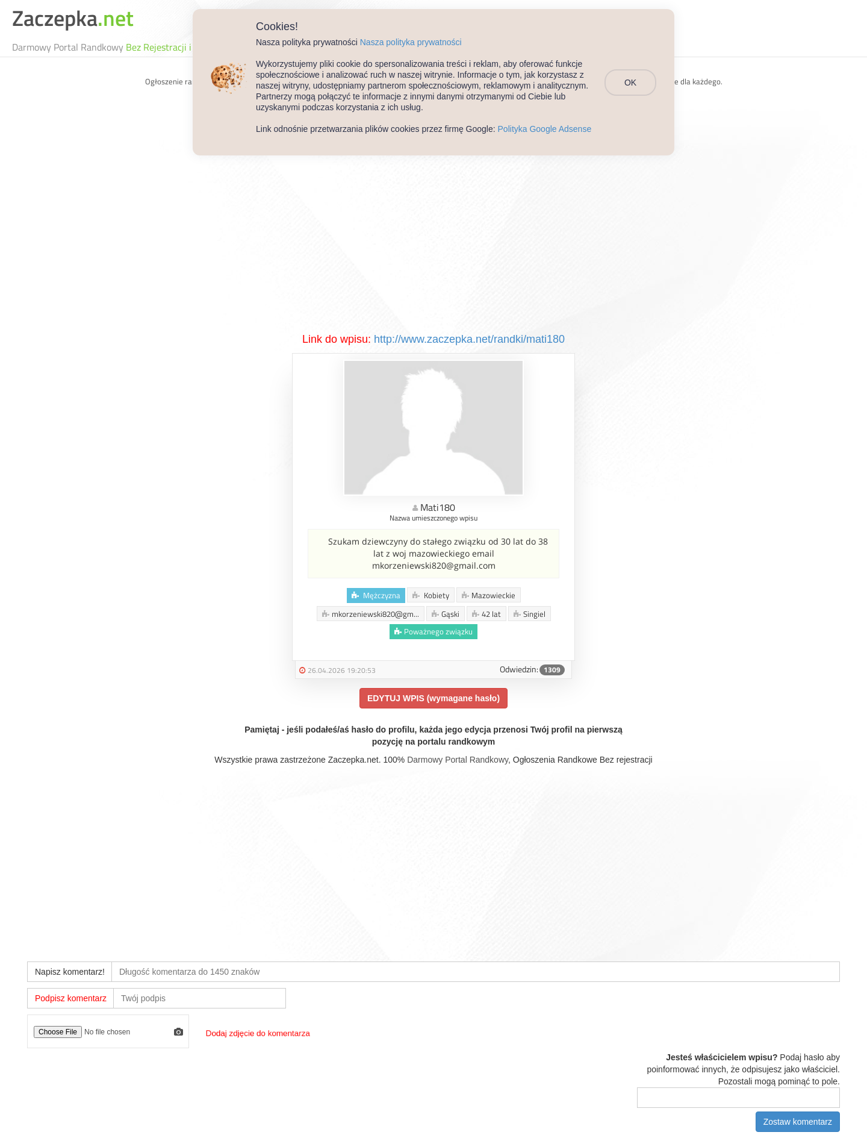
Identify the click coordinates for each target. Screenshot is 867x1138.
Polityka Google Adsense (545, 129)
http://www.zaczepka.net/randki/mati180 (469, 339)
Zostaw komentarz (797, 1122)
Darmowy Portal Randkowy (457, 759)
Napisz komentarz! (70, 972)
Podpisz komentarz (71, 998)
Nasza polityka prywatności (411, 42)
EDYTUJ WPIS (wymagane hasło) (433, 698)
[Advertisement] (433, 241)
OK (630, 82)
